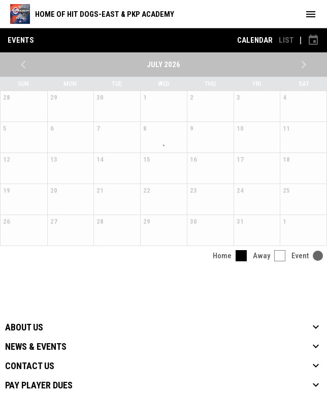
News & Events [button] (36, 346)
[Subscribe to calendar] (313, 40)
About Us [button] (24, 327)
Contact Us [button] (29, 366)
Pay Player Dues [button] (39, 385)
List (286, 40)
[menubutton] (311, 14)
